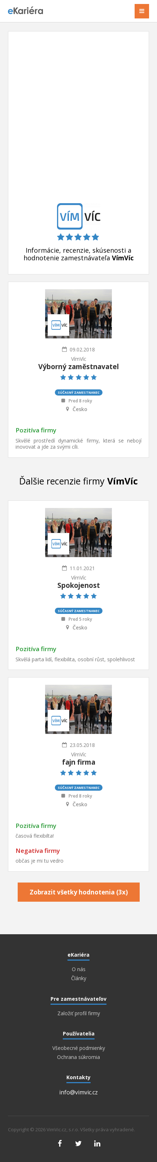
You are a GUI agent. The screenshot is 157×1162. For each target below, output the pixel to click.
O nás (79, 969)
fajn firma (78, 762)
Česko (80, 409)
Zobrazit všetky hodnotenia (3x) (79, 892)
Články (78, 978)
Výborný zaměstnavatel (78, 366)
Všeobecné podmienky (78, 1048)
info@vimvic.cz (78, 1092)
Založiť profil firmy (78, 1013)
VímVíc (78, 358)
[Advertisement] (78, 121)
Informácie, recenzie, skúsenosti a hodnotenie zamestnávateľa (78, 254)
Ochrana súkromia (78, 1057)
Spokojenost (78, 585)
